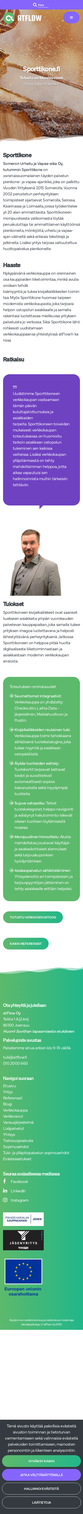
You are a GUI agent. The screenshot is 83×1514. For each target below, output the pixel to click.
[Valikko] (71, 17)
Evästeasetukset (17, 1158)
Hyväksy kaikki (41, 1461)
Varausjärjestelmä (18, 1122)
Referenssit (12, 1097)
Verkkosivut (13, 1116)
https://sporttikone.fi (41, 83)
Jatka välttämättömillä (41, 1475)
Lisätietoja (41, 1502)
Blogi (7, 1103)
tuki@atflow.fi (15, 1057)
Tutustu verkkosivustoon (33, 917)
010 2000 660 (15, 1063)
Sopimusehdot (16, 1146)
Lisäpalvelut (13, 1128)
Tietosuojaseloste (18, 1140)
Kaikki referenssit (26, 943)
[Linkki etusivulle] (22, 18)
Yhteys (9, 1134)
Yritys (8, 1091)
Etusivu (9, 1085)
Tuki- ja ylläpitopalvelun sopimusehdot (36, 1152)
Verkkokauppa (15, 1110)
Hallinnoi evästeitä (41, 1488)
